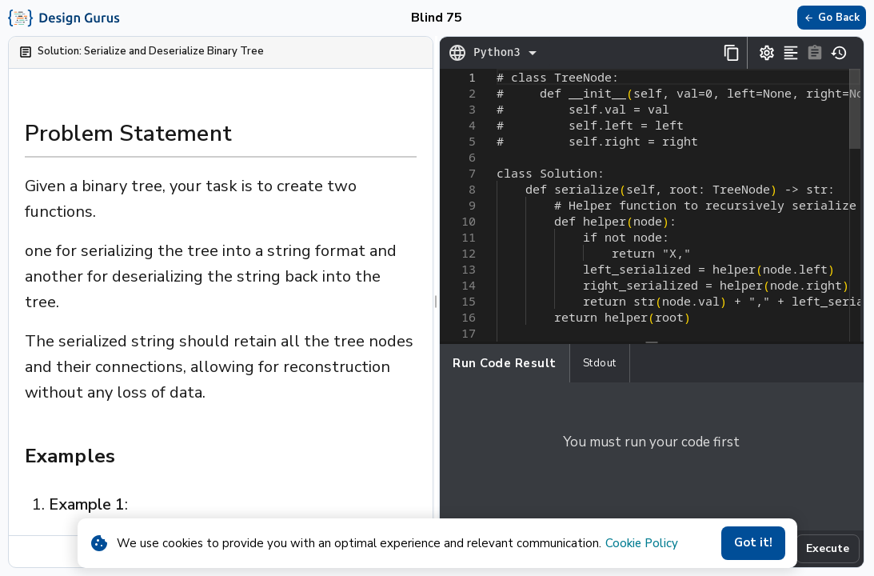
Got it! (753, 543)
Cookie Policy (641, 543)
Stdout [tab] (600, 363)
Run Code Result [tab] (505, 363)
